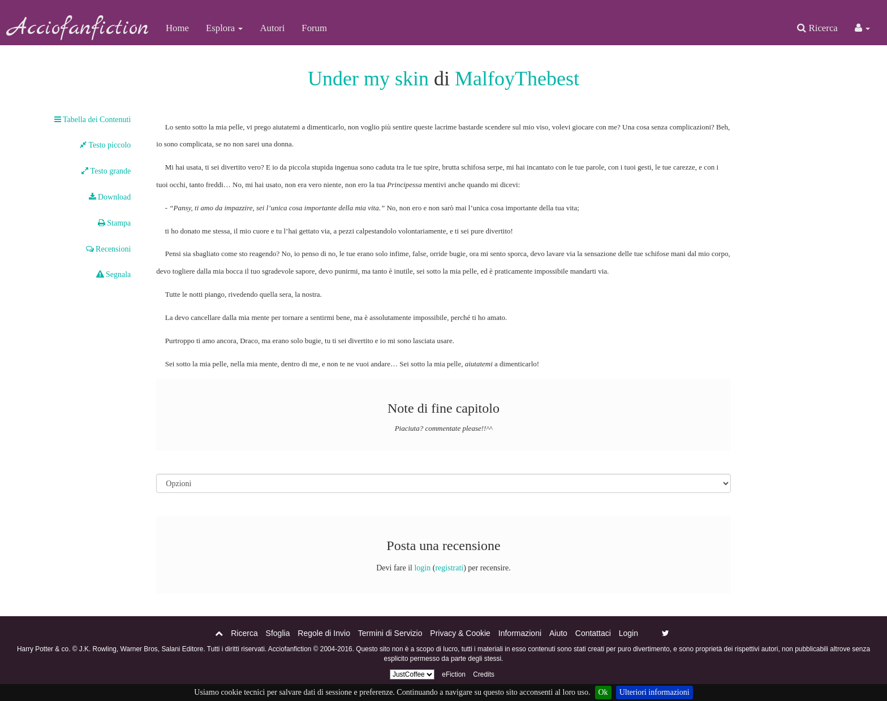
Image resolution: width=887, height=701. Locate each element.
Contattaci (593, 633)
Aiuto (558, 633)
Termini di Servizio (390, 633)
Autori (272, 28)
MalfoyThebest (517, 78)
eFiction (454, 674)
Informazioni (519, 633)
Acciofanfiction (78, 28)
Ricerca (817, 28)
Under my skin (368, 78)
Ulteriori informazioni (654, 692)
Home (177, 28)
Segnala (113, 274)
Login (628, 633)
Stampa (114, 223)
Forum (314, 28)
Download (110, 197)
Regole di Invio (324, 633)
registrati (449, 568)
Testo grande (106, 171)
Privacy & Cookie (460, 633)
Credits (483, 674)
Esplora (224, 28)
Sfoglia (278, 633)
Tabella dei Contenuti (92, 119)
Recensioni (108, 249)
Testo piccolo (105, 145)
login (422, 568)
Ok (603, 692)
